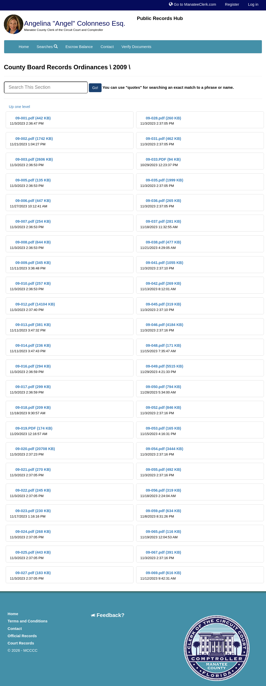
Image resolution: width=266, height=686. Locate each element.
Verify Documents (136, 47)
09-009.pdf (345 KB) (30, 265)
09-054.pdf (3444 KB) (161, 451)
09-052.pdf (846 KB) (160, 410)
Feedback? (107, 615)
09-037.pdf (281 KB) (160, 224)
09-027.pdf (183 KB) (30, 575)
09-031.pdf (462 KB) (160, 141)
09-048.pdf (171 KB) (160, 348)
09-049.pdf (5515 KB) (161, 369)
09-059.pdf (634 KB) (160, 513)
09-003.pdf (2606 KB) (31, 162)
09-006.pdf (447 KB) (30, 203)
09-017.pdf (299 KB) (30, 389)
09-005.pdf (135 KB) (30, 183)
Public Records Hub (160, 18)
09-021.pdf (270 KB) (30, 472)
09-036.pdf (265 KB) (160, 203)
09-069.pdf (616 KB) (160, 575)
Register (232, 4)
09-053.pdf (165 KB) (160, 431)
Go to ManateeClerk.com (192, 4)
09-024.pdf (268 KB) (30, 534)
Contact (107, 47)
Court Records (21, 643)
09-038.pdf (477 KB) (160, 245)
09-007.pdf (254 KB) (30, 224)
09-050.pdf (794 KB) (160, 389)
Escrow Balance (79, 47)
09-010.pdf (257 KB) (30, 286)
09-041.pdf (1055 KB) (161, 265)
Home (24, 47)
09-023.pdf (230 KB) (30, 513)
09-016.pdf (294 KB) (30, 369)
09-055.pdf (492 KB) (160, 472)
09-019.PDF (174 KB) (31, 431)
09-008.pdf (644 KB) (30, 245)
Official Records (22, 636)
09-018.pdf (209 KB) (30, 410)
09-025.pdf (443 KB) (30, 555)
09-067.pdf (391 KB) (160, 555)
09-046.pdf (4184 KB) (161, 327)
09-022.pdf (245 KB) (30, 493)
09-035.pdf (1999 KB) (161, 183)
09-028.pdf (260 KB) (160, 121)
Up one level (17, 107)
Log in (253, 4)
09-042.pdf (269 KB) (160, 286)
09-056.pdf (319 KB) (160, 493)
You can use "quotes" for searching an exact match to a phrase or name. (168, 87)
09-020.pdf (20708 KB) (32, 451)
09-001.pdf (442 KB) (30, 121)
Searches (47, 47)
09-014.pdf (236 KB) (30, 348)
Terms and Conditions (28, 621)
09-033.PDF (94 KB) (160, 162)
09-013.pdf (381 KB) (30, 327)
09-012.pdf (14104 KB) (32, 307)
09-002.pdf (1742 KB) (31, 141)
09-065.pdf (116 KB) (160, 534)
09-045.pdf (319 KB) (160, 307)
